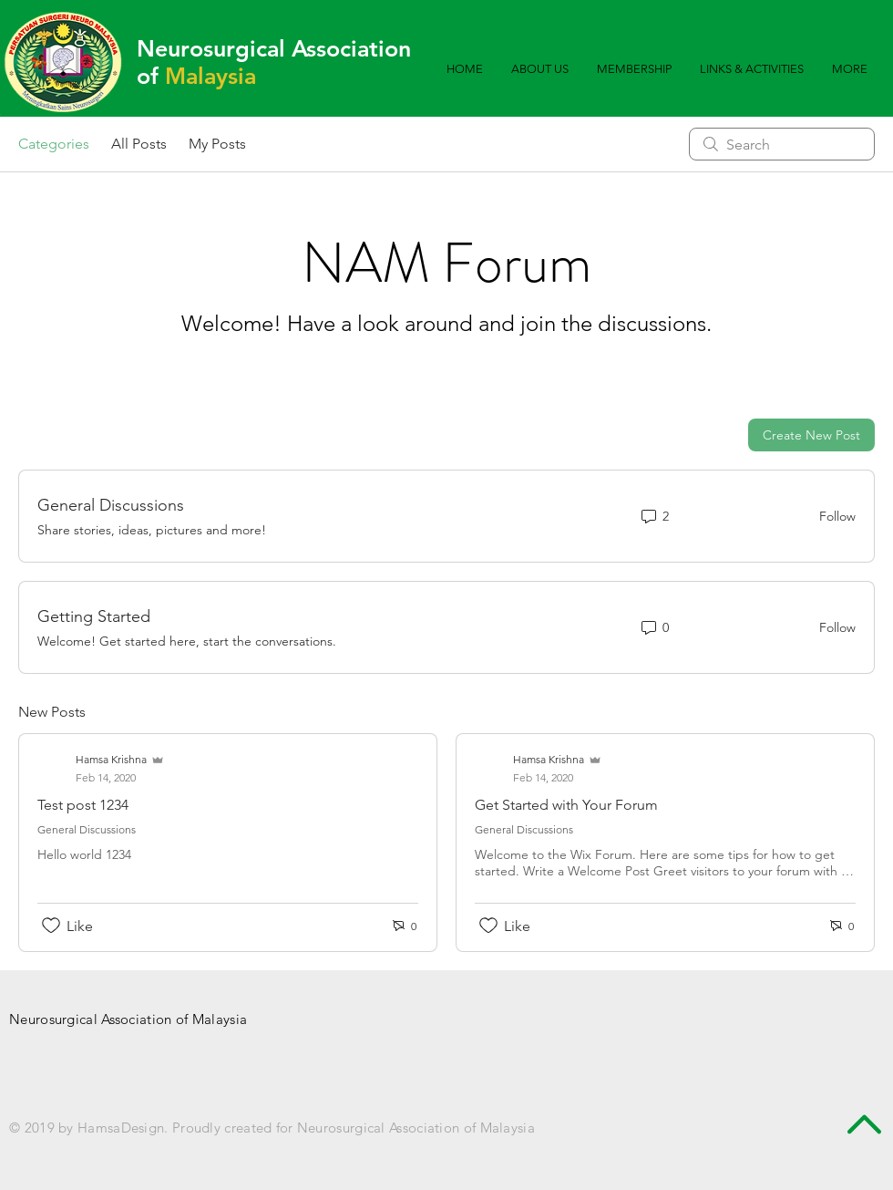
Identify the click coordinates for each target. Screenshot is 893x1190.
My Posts (217, 143)
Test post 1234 (82, 804)
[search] (782, 144)
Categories (53, 143)
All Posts (139, 143)
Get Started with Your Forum (566, 804)
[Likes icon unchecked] (51, 925)
